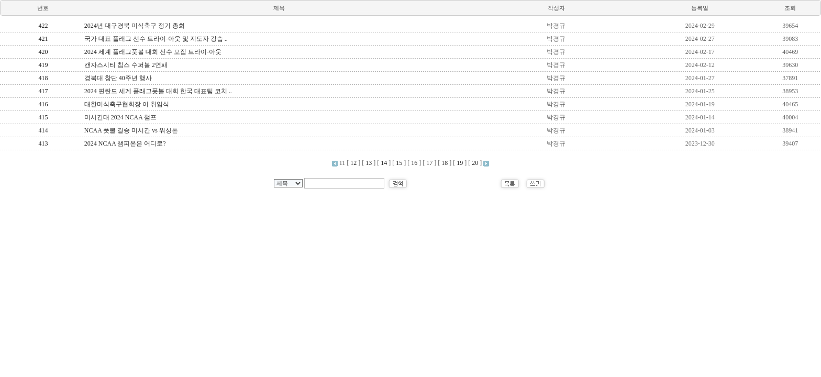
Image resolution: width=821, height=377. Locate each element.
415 (43, 117)
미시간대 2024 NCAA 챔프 (120, 117)
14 (384, 163)
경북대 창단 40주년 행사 (118, 78)
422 (43, 25)
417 (43, 91)
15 (399, 163)
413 (43, 143)
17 (429, 163)
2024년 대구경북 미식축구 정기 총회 (134, 25)
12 (353, 163)
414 (43, 130)
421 (43, 38)
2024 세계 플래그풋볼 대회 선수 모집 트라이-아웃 (152, 52)
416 (43, 104)
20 (475, 163)
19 (460, 163)
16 (414, 163)
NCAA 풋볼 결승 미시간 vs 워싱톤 (131, 130)
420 (43, 52)
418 (43, 78)
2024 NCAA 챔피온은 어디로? (125, 143)
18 (444, 163)
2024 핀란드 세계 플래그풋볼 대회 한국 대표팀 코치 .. (158, 91)
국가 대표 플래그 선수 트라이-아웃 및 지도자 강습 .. (156, 38)
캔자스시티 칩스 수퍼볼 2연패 (126, 65)
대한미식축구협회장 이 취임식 (126, 104)
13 (368, 163)
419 (43, 65)
